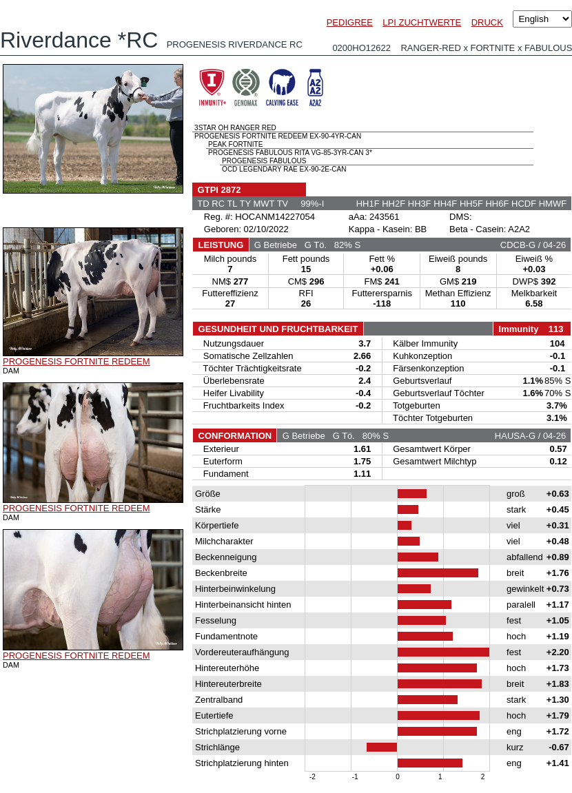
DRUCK (487, 22)
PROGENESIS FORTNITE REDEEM (76, 361)
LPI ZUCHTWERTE (421, 22)
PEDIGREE (350, 22)
